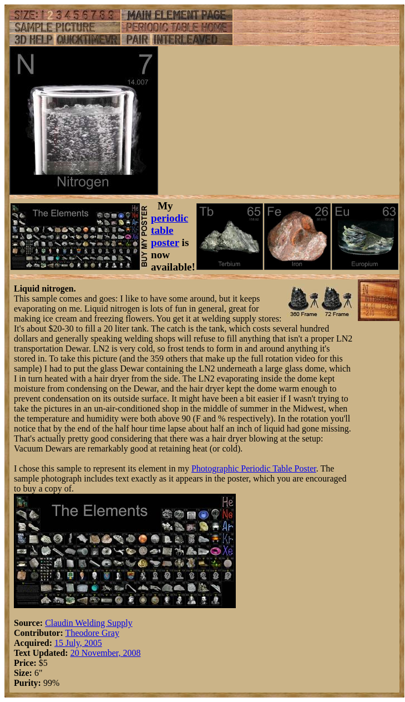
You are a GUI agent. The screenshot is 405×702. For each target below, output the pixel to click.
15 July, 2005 (78, 643)
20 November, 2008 (105, 653)
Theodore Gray (92, 633)
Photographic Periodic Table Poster (253, 468)
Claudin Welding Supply (89, 623)
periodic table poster (169, 230)
